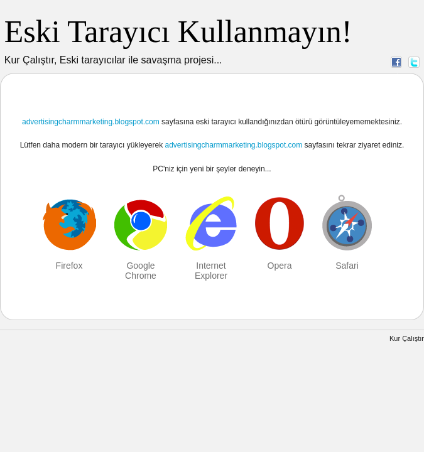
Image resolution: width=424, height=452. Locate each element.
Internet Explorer (211, 271)
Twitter (414, 61)
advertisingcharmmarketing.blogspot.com (91, 121)
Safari (347, 266)
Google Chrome (140, 271)
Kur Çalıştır (406, 338)
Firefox (69, 266)
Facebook (396, 61)
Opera (280, 266)
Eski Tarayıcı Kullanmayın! (178, 31)
